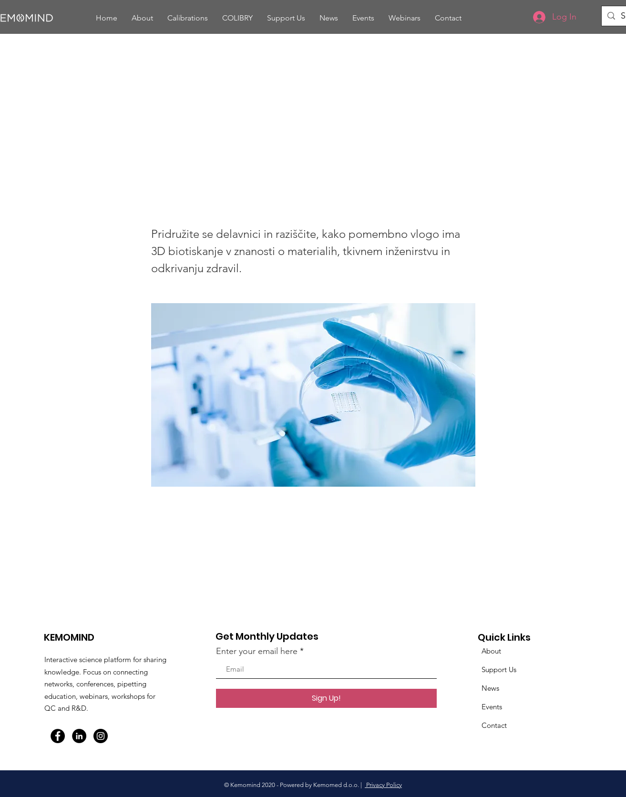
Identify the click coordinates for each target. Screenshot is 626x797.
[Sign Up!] (326, 698)
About (491, 650)
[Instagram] (100, 736)
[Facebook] (58, 736)
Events (492, 706)
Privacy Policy (383, 784)
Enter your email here (257, 651)
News (490, 688)
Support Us (499, 669)
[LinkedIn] (79, 736)
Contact (494, 725)
